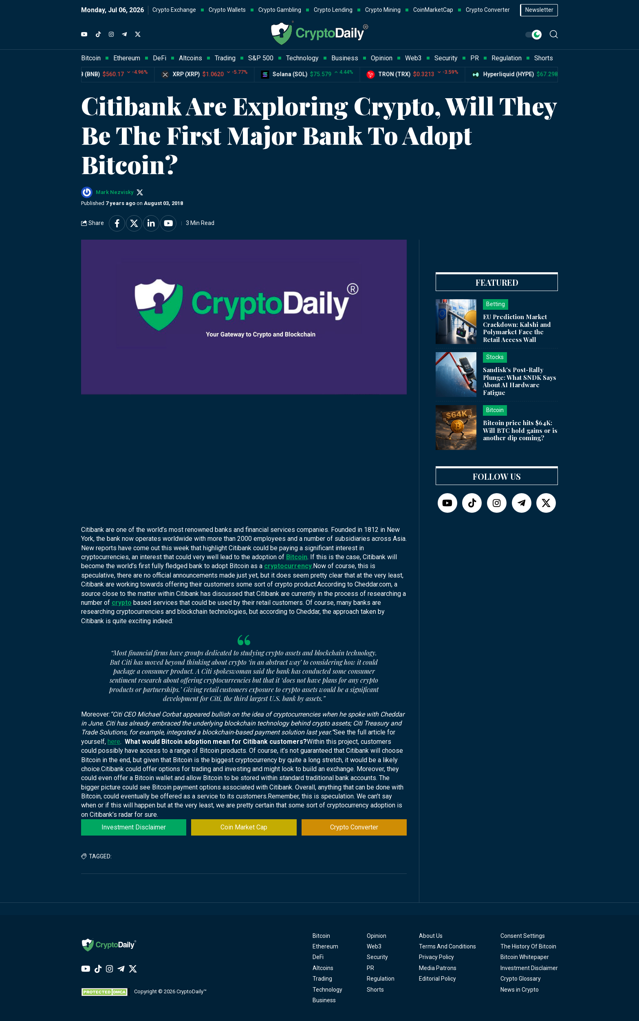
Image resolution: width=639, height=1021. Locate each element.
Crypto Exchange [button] (174, 10)
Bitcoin (296, 557)
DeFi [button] (159, 58)
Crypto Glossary (520, 978)
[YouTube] (84, 35)
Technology (327, 989)
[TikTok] (98, 35)
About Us (431, 936)
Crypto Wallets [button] (227, 10)
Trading (322, 978)
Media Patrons (437, 968)
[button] (554, 34)
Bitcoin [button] (91, 58)
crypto (122, 602)
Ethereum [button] (126, 58)
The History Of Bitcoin (528, 946)
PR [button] (474, 58)
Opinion (376, 936)
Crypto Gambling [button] (279, 10)
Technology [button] (302, 58)
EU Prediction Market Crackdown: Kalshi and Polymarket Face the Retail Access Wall (517, 328)
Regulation (380, 978)
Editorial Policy (437, 978)
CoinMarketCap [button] (433, 10)
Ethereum (325, 946)
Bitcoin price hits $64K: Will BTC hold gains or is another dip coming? (520, 430)
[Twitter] (138, 35)
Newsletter (539, 10)
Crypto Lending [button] (333, 10)
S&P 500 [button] (260, 58)
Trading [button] (225, 58)
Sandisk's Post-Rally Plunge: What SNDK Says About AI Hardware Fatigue (519, 381)
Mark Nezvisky (114, 192)
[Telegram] (124, 35)
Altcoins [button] (190, 58)
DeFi (318, 957)
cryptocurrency (288, 566)
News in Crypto (519, 989)
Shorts (375, 989)
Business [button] (344, 58)
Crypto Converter (354, 827)
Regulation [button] (506, 58)
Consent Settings (522, 936)
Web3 (374, 946)
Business (324, 1000)
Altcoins (323, 968)
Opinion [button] (381, 58)
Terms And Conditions (447, 946)
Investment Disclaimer (133, 827)
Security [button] (446, 58)
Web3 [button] (413, 58)
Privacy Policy (436, 957)
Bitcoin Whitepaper (524, 957)
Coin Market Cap (243, 827)
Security (377, 957)
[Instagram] (111, 35)
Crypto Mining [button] (383, 10)
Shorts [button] (543, 58)
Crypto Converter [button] (488, 10)
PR (370, 968)
